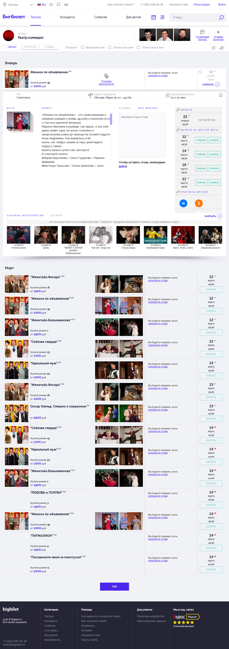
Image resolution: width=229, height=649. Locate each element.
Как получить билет (94, 621)
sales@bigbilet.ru (14, 644)
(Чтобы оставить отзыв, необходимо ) (142, 164)
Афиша (12, 47)
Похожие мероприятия (106, 82)
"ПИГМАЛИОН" (43, 536)
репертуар (30, 47)
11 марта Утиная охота (18, 246)
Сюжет (47, 108)
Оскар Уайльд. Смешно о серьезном (60, 406)
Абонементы (52, 639)
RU (44, 4)
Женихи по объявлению (51, 72)
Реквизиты (88, 625)
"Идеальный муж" (45, 363)
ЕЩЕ (114, 586)
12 (211, 277)
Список (201, 140)
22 (211, 72)
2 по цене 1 (51, 630)
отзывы (49, 47)
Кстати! (56, 216)
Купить (214, 140)
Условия (86, 630)
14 (211, 428)
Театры (35, 17)
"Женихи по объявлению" (52, 299)
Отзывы (125, 108)
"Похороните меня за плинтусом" (58, 557)
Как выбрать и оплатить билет (101, 616)
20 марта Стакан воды (128, 246)
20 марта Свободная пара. (155, 246)
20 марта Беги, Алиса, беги (183, 246)
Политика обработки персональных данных (151, 619)
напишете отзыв (158, 75)
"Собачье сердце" (46, 342)
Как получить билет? (121, 4)
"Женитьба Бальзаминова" (52, 320)
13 (211, 341)
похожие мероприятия (25, 216)
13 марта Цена (46, 246)
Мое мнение (148, 108)
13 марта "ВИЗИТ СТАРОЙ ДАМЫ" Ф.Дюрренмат (73, 249)
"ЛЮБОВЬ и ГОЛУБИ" (48, 492)
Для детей (133, 17)
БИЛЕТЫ (211, 289)
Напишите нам (178, 4)
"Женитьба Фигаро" (47, 277)
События (100, 17)
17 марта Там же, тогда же (100, 246)
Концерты (67, 17)
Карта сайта (89, 639)
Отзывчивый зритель (202, 38)
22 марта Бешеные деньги (210, 246)
